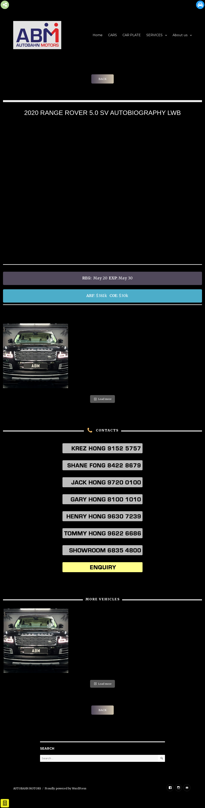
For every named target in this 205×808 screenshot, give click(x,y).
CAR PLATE (132, 35)
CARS (112, 35)
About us (180, 35)
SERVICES (154, 35)
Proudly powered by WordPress (65, 788)
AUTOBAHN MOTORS (27, 788)
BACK (102, 79)
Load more (102, 399)
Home (97, 35)
